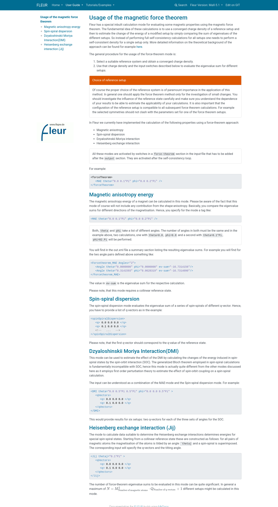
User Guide (73, 5)
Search (181, 5)
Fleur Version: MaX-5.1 (205, 5)
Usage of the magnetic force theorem (59, 19)
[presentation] (144, 489)
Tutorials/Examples (99, 5)
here (139, 47)
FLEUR (42, 5)
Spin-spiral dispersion (58, 31)
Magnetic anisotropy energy (62, 27)
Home (56, 5)
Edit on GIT (233, 5)
